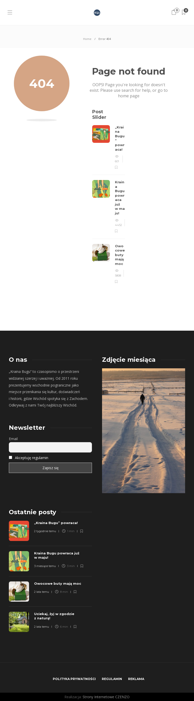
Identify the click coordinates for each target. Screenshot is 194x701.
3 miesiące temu (45, 566)
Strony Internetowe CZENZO (106, 696)
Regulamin (112, 679)
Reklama (136, 679)
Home (87, 39)
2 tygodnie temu (45, 531)
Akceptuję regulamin (31, 457)
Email (13, 438)
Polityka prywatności (74, 679)
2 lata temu (41, 592)
